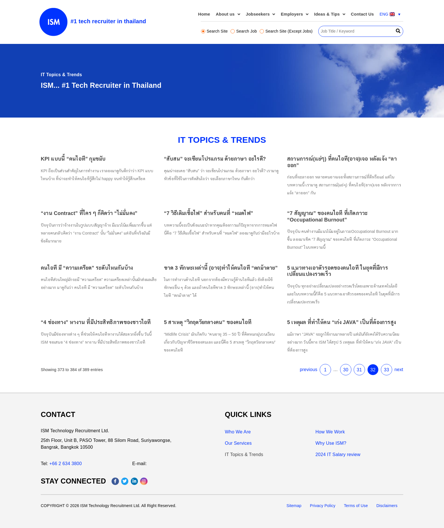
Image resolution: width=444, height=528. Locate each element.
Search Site (214, 31)
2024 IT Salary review (337, 454)
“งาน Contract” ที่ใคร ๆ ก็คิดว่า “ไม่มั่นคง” (101, 217)
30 (334, 359)
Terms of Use (356, 505)
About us (228, 14)
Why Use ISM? (330, 443)
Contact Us (362, 14)
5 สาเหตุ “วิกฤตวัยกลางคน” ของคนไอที (209, 316)
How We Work (330, 431)
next (382, 359)
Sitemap (294, 505)
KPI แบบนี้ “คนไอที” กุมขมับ (87, 168)
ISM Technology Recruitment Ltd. (75, 430)
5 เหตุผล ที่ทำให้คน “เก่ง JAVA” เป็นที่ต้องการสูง (330, 316)
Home (204, 14)
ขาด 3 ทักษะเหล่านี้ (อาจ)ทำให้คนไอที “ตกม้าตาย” (220, 266)
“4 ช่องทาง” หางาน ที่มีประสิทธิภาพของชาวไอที (107, 316)
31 (346, 359)
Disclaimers (387, 505)
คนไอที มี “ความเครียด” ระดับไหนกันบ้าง (99, 266)
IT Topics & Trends (244, 454)
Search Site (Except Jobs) (286, 31)
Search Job (243, 31)
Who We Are (238, 431)
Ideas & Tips (329, 14)
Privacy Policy (322, 505)
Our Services (238, 443)
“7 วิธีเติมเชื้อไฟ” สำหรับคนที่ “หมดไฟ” (209, 217)
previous (300, 359)
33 (371, 359)
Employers (295, 14)
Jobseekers (260, 14)
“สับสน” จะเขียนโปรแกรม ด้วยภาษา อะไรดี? (215, 168)
